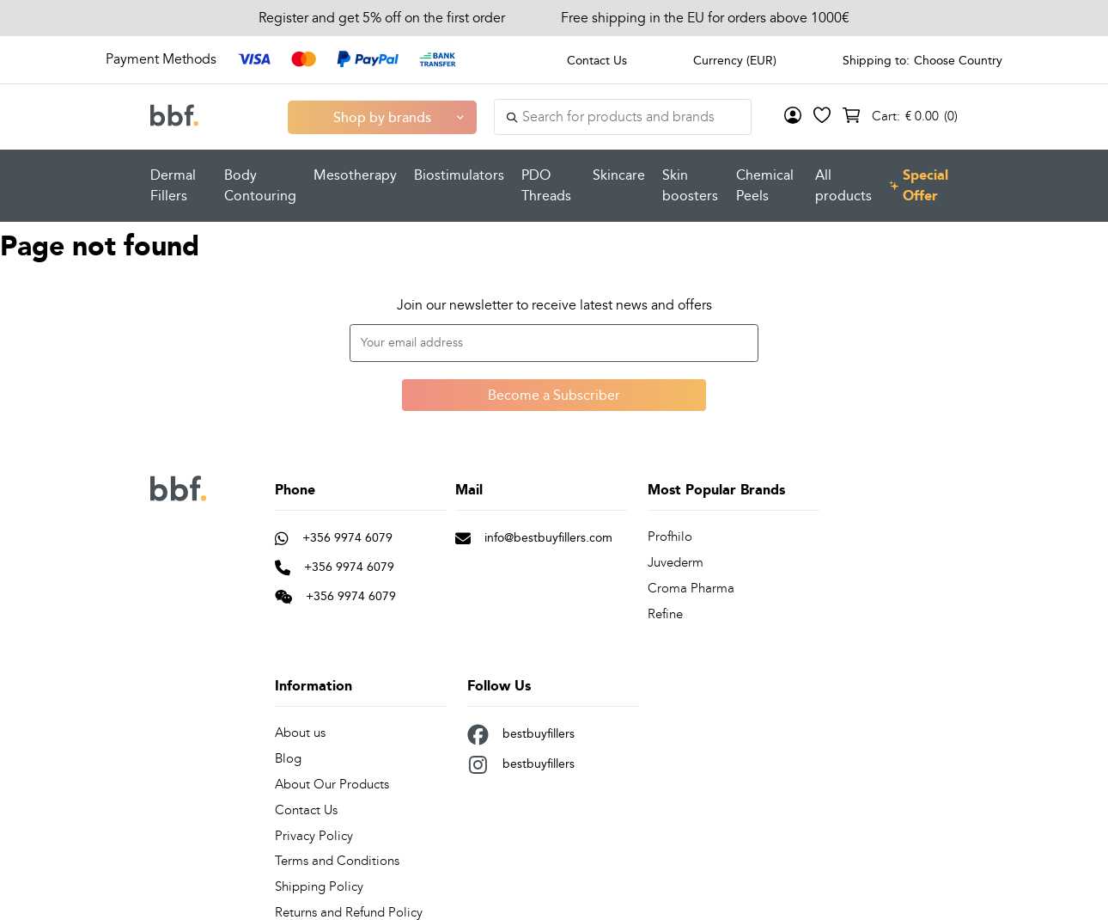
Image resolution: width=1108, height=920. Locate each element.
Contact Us (597, 60)
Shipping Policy (316, 879)
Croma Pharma (688, 587)
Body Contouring (260, 185)
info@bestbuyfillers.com (533, 537)
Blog (287, 754)
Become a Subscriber (554, 395)
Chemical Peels (765, 185)
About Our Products (330, 779)
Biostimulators (459, 175)
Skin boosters (690, 185)
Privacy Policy (309, 829)
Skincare (619, 175)
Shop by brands (382, 117)
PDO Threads (546, 185)
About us (300, 729)
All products (843, 185)
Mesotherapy (355, 175)
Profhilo (668, 537)
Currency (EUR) (734, 60)
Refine (664, 611)
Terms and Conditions (334, 854)
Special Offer (919, 185)
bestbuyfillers (521, 731)
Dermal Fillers (173, 185)
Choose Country (958, 60)
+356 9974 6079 (334, 537)
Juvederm (675, 562)
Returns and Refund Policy (345, 904)
